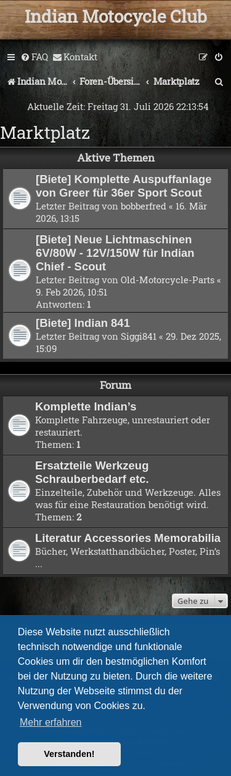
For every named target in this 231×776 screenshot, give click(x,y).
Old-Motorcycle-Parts (167, 279)
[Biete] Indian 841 (83, 322)
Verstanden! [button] (69, 754)
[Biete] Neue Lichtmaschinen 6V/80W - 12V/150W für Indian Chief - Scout (115, 253)
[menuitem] (34, 57)
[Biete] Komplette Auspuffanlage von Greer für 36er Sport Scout (124, 186)
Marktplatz (45, 132)
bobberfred (143, 206)
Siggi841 (138, 336)
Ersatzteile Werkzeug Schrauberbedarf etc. (92, 472)
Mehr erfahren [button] (51, 722)
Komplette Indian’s (86, 406)
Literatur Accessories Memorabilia (128, 537)
